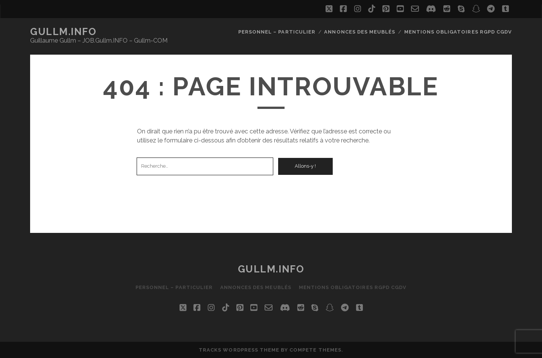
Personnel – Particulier (276, 32)
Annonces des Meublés (359, 32)
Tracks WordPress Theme (239, 350)
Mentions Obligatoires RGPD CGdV (458, 32)
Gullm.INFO (63, 31)
